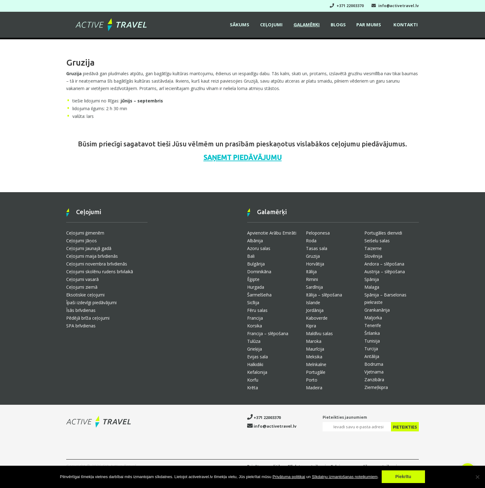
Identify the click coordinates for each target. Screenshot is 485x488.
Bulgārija (256, 264)
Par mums (370, 25)
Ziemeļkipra (376, 387)
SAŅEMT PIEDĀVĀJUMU (243, 157)
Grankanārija (377, 310)
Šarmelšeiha (259, 295)
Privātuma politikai (289, 477)
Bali (251, 256)
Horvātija (315, 264)
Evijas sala (257, 357)
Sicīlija (253, 302)
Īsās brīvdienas (81, 310)
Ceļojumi (276, 25)
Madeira (314, 388)
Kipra (311, 326)
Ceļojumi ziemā (81, 287)
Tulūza (253, 341)
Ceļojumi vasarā (82, 279)
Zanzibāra (374, 379)
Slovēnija (373, 256)
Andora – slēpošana (384, 264)
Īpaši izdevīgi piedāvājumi (91, 302)
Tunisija (372, 341)
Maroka (313, 341)
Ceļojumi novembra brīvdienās (96, 264)
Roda (311, 241)
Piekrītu (403, 476)
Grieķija (254, 349)
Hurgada (255, 287)
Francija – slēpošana (267, 333)
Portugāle (315, 372)
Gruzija (313, 256)
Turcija (371, 349)
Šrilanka (372, 333)
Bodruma (373, 364)
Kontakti (406, 25)
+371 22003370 (347, 5)
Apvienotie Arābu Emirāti (271, 233)
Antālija (371, 356)
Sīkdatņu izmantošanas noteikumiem (344, 477)
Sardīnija (314, 287)
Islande (313, 302)
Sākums (245, 25)
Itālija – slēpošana (324, 295)
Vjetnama (374, 372)
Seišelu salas (377, 241)
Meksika (314, 357)
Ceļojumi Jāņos (81, 241)
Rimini (312, 279)
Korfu (252, 380)
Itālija (311, 271)
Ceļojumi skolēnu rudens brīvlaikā (99, 271)
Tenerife (372, 325)
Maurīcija (315, 349)
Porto (311, 380)
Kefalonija (257, 372)
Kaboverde (317, 318)
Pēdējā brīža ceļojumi (87, 318)
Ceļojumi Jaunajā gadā (88, 248)
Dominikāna (259, 271)
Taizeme (373, 248)
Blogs (341, 25)
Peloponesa (318, 233)
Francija (255, 318)
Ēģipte (253, 279)
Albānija (255, 241)
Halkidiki (255, 364)
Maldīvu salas (319, 333)
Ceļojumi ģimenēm (85, 233)
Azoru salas (258, 248)
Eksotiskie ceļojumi (85, 295)
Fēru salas (257, 310)
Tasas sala (316, 248)
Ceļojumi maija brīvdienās (92, 256)
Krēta (252, 388)
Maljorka (373, 318)
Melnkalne (316, 364)
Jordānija (315, 310)
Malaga (371, 287)
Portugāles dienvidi (383, 233)
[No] (477, 477)
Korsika (254, 326)
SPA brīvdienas (81, 326)
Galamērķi (310, 25)
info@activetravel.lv (395, 5)
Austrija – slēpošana (384, 271)
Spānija (371, 279)
